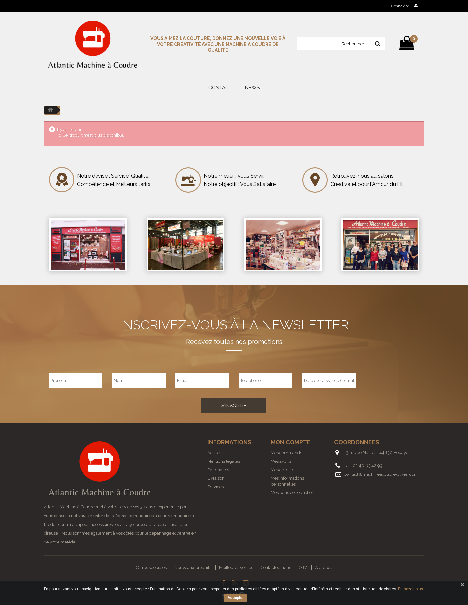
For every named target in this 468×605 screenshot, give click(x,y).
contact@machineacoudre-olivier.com (381, 474)
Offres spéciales (151, 567)
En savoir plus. (411, 589)
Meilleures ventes (236, 567)
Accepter (236, 598)
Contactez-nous (276, 567)
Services (215, 486)
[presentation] (399, 380)
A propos (323, 567)
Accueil (214, 452)
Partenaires (218, 469)
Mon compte (291, 442)
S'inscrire (234, 405)
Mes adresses (283, 469)
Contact (220, 87)
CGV (303, 567)
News (252, 87)
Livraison (216, 478)
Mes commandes (287, 452)
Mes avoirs (281, 461)
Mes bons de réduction (292, 492)
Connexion (404, 5)
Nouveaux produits (193, 567)
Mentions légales (223, 461)
